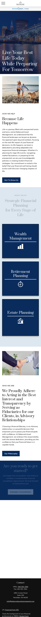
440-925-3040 (23, 587)
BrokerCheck (24, 616)
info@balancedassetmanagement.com (20, 601)
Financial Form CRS (12, 610)
